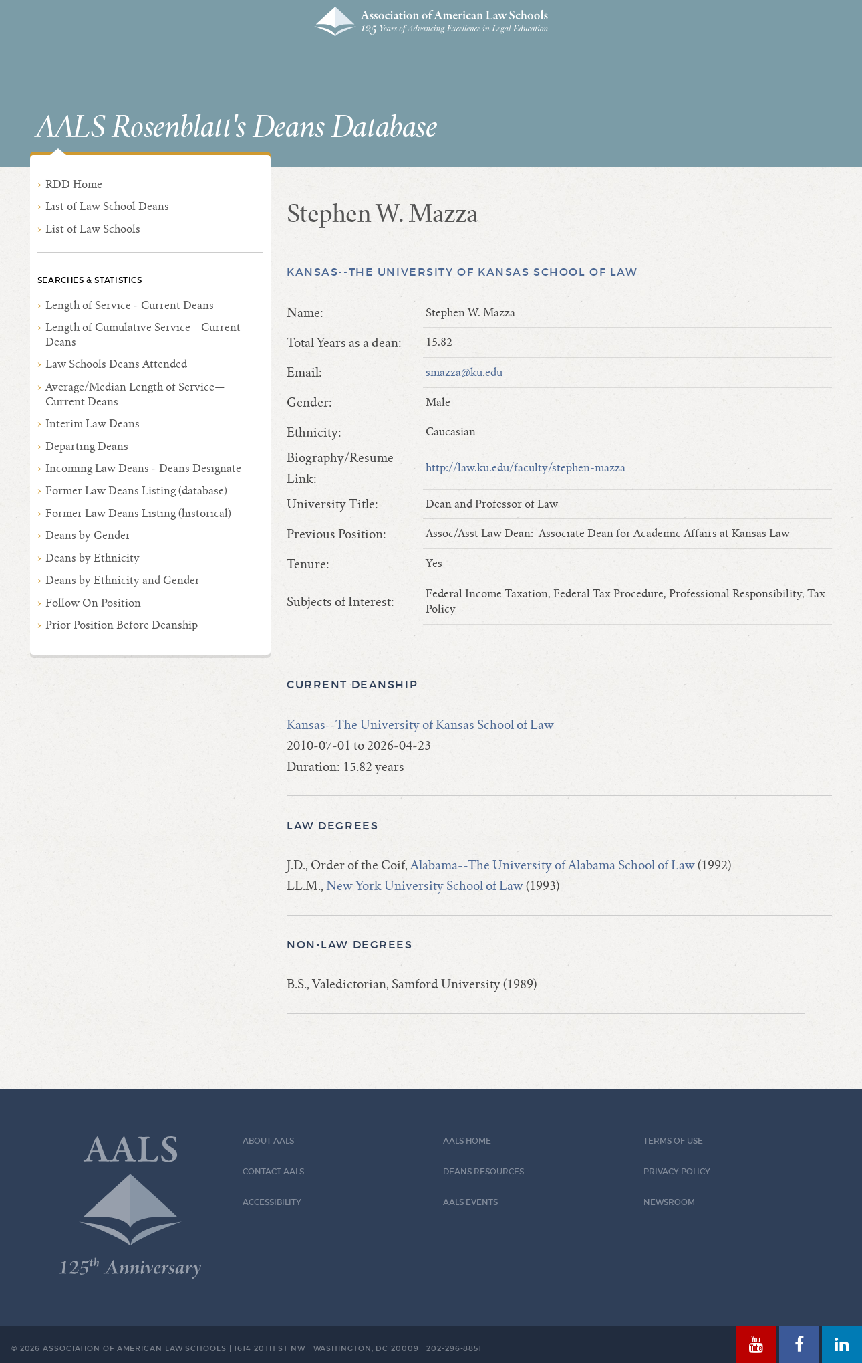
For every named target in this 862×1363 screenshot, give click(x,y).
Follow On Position (93, 603)
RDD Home (73, 184)
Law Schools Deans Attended (116, 364)
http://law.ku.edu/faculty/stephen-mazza (525, 467)
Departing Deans (86, 446)
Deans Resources (483, 1171)
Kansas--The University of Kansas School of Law (462, 272)
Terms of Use (673, 1141)
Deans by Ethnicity (92, 558)
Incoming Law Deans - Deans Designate (143, 468)
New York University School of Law (424, 886)
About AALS (268, 1141)
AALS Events (470, 1202)
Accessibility (272, 1202)
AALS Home (467, 1141)
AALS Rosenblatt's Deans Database (236, 127)
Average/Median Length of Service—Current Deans (135, 394)
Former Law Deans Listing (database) (136, 490)
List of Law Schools (92, 229)
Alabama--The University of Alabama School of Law (552, 865)
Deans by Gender (87, 535)
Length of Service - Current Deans (129, 305)
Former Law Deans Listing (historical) (138, 513)
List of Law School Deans (107, 206)
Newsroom (669, 1202)
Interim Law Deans (92, 423)
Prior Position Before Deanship (121, 625)
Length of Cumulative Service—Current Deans (143, 334)
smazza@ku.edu (464, 372)
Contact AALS (273, 1171)
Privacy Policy (676, 1171)
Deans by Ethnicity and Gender (122, 580)
